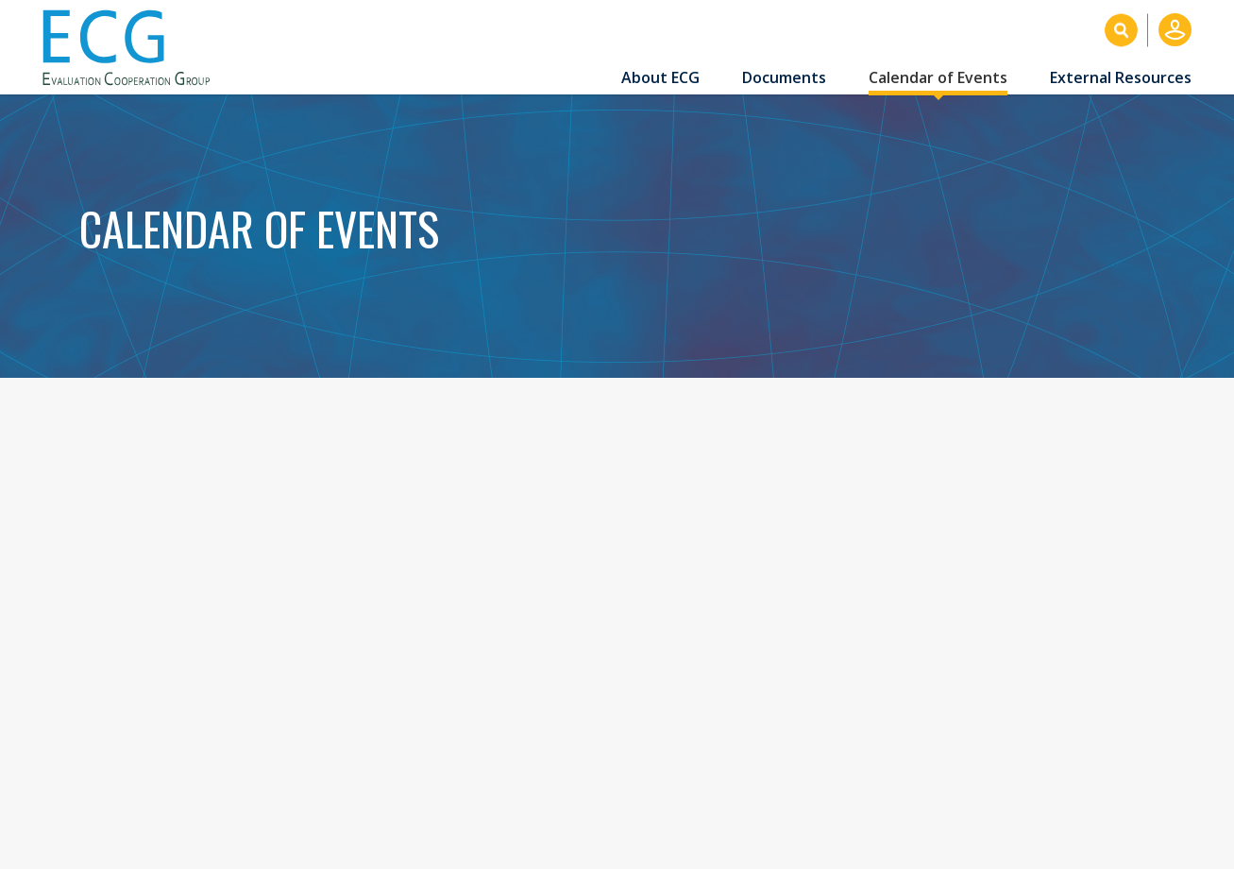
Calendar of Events (938, 77)
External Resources (1121, 77)
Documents (784, 77)
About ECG (660, 77)
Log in (1175, 29)
